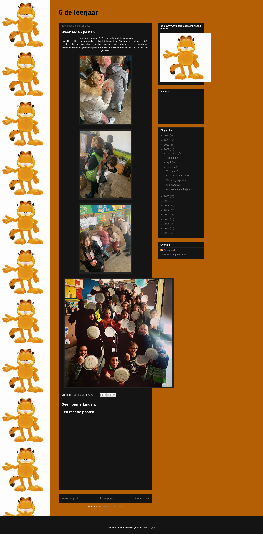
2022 (167, 144)
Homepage (106, 498)
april (169, 162)
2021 (167, 149)
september (172, 157)
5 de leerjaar (78, 12)
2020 (167, 196)
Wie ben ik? (172, 171)
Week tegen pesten (176, 180)
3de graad (169, 250)
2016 (167, 214)
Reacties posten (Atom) (113, 506)
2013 (167, 228)
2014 (167, 224)
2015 (167, 219)
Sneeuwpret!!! (173, 184)
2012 (167, 233)
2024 (167, 135)
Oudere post (142, 498)
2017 (167, 210)
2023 (167, 140)
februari (171, 167)
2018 (167, 205)
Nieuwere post (69, 498)
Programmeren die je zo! (179, 189)
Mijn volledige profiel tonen (174, 254)
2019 (167, 201)
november (172, 153)
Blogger (151, 527)
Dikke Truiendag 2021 (177, 175)
